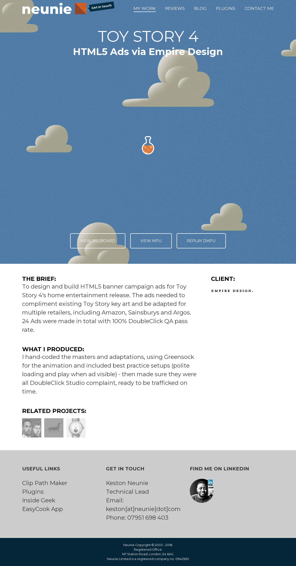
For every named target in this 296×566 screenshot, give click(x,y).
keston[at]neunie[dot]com (143, 508)
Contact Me (259, 8)
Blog (200, 8)
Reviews (175, 8)
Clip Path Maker (44, 483)
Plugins (225, 8)
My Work (145, 8)
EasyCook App (42, 508)
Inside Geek (38, 500)
